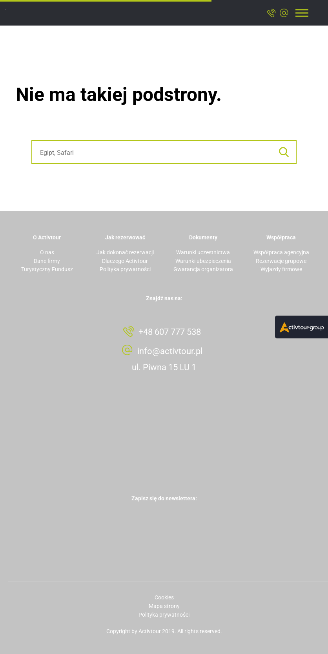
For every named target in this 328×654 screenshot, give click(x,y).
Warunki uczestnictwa (203, 252)
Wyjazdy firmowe (281, 269)
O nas (47, 252)
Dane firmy (47, 261)
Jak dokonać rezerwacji (125, 252)
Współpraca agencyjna (281, 252)
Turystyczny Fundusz (47, 269)
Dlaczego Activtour (125, 261)
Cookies (164, 597)
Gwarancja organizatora (203, 269)
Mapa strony (164, 606)
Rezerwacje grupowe (281, 261)
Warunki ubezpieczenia (203, 261)
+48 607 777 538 (169, 332)
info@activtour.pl (169, 351)
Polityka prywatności (125, 269)
